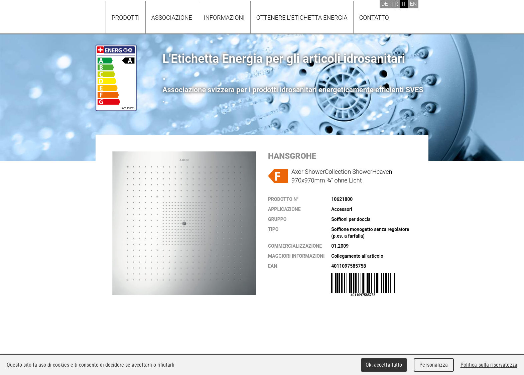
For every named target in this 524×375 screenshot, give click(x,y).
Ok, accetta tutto (384, 365)
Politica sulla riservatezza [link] (489, 365)
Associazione (171, 17)
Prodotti (126, 17)
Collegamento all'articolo (357, 256)
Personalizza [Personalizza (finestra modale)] (433, 365)
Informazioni (224, 17)
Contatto (374, 17)
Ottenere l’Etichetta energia (302, 17)
